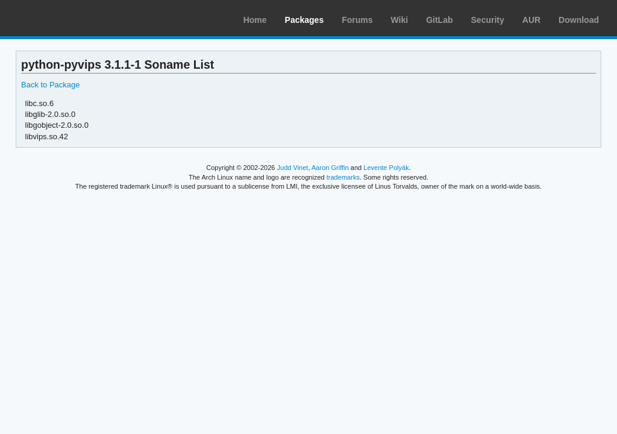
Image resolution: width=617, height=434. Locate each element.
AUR (531, 20)
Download (579, 20)
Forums (357, 20)
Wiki (400, 20)
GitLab (439, 20)
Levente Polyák (386, 167)
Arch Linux (66, 18)
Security (487, 20)
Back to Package (50, 84)
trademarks (343, 177)
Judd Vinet (292, 167)
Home (255, 20)
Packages (304, 20)
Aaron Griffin (330, 167)
